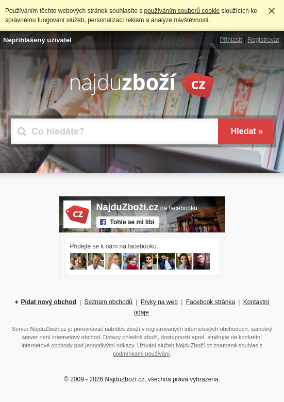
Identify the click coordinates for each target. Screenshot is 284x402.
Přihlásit (231, 39)
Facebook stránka (210, 302)
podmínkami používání (141, 353)
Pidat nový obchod (48, 302)
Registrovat (263, 39)
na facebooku (146, 208)
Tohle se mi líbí (132, 222)
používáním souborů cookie (182, 10)
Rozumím (271, 10)
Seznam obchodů (108, 302)
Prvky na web (159, 302)
